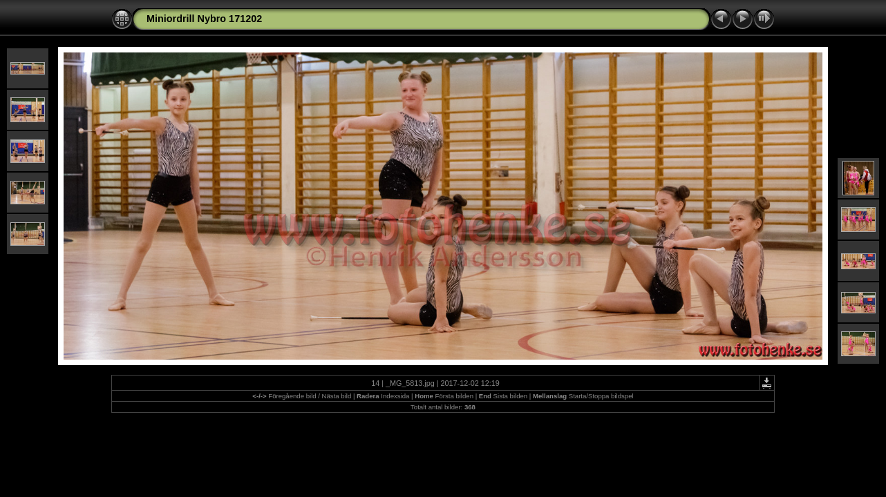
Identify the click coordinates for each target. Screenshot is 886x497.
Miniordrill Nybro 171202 (204, 18)
